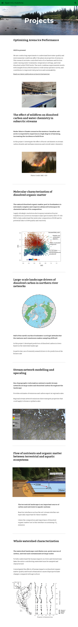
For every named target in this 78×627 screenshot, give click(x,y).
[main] (39, 20)
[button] (2, 3)
